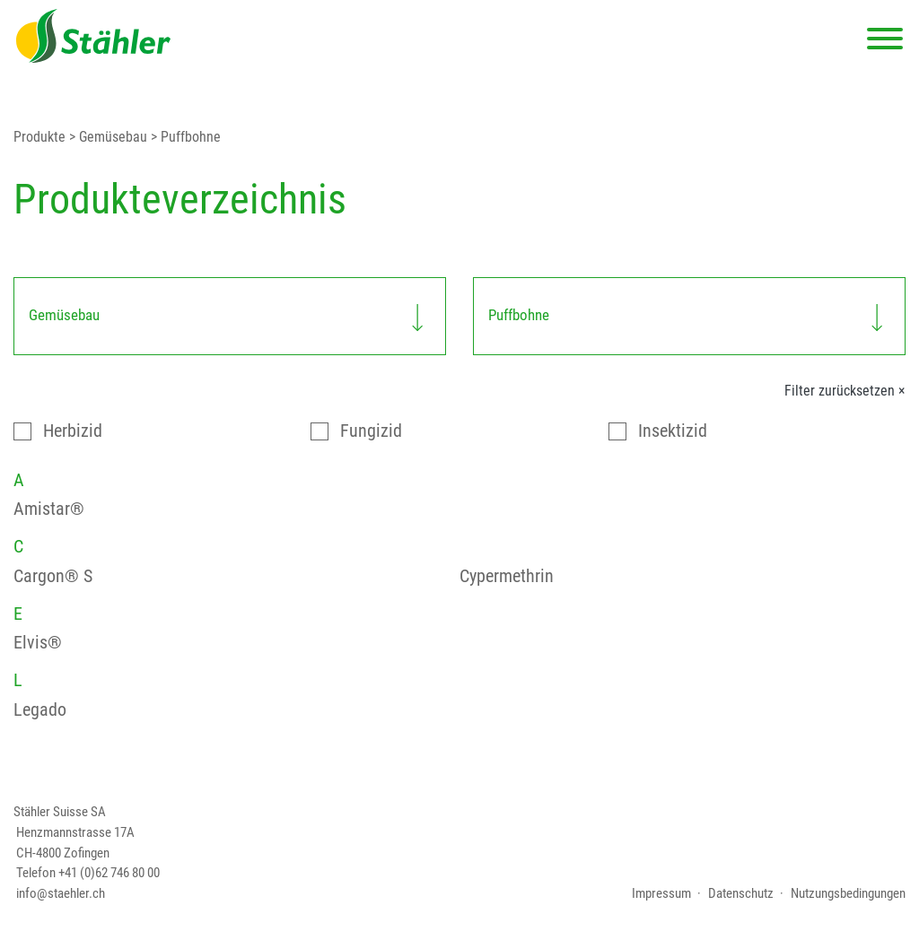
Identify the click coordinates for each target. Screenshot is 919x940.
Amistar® (48, 509)
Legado (39, 710)
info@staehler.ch (60, 893)
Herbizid (72, 431)
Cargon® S (52, 576)
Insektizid (672, 431)
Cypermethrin (507, 576)
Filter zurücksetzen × (845, 391)
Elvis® (37, 642)
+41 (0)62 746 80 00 (109, 873)
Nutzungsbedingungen (848, 893)
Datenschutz (741, 893)
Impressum (661, 893)
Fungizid (371, 431)
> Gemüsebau (106, 137)
